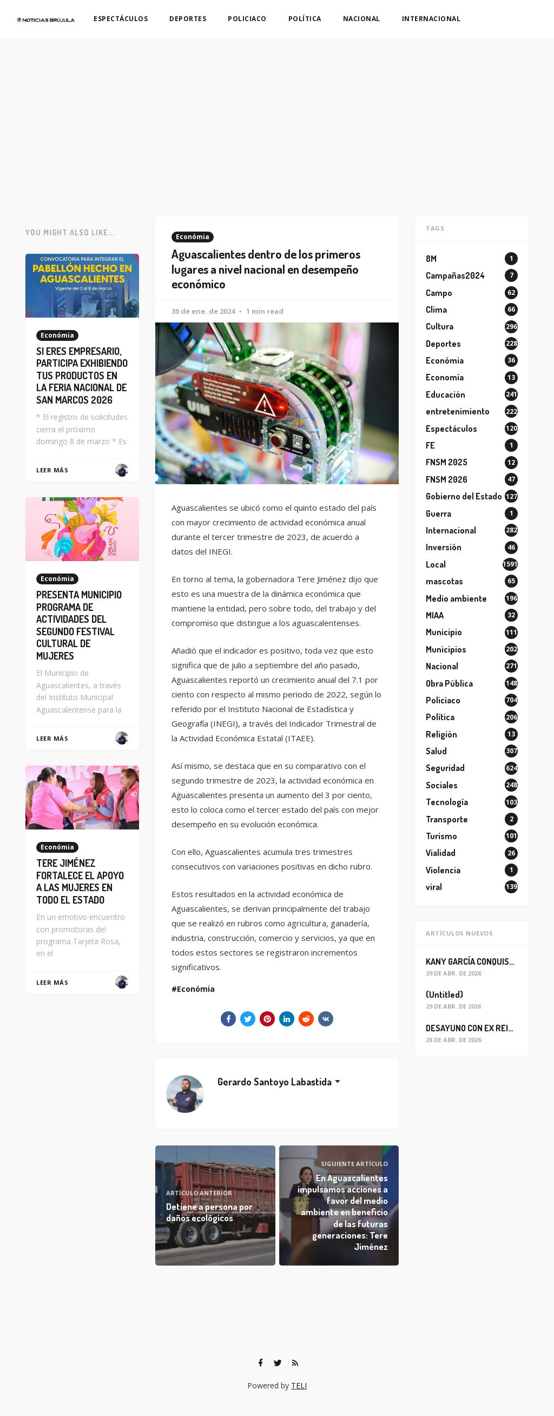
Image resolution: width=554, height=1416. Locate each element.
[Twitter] (277, 1363)
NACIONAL (361, 18)
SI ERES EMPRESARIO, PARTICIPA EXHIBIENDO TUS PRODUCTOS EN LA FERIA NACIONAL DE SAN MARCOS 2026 (82, 375)
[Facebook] (260, 1363)
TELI (299, 1385)
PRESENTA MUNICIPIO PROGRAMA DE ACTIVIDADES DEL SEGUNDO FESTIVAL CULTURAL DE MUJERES (79, 625)
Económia (192, 236)
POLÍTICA (304, 18)
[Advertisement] (277, 119)
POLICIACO (247, 18)
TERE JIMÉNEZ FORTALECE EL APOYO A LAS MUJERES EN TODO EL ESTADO (80, 881)
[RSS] (295, 1363)
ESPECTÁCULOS (121, 18)
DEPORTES (187, 18)
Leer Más (52, 470)
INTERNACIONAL (431, 18)
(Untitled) (444, 994)
